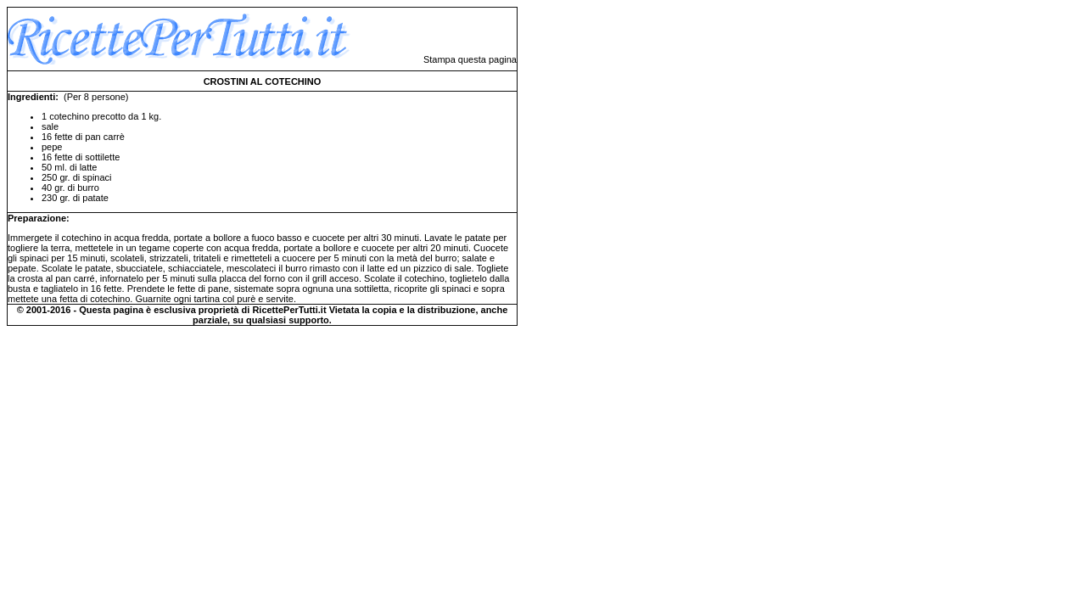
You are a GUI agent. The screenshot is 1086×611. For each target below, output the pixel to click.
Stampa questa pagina (470, 59)
